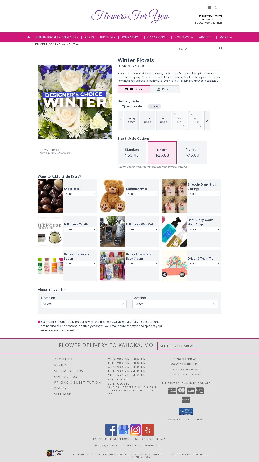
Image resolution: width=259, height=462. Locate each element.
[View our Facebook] (111, 434)
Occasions (158, 37)
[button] (212, 7)
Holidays (184, 37)
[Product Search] (198, 48)
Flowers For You (129, 16)
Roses (89, 37)
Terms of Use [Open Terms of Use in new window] (141, 456)
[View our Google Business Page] (123, 434)
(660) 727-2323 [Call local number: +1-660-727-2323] (213, 22)
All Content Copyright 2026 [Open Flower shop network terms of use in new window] (94, 454)
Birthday (107, 37)
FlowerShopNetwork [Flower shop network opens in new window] (132, 454)
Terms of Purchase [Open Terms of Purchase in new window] (191, 454)
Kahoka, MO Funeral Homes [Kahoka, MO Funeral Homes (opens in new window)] (112, 438)
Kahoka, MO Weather (109, 445)
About (206, 37)
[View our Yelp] (148, 434)
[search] (221, 48)
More (226, 37)
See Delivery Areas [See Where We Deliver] (177, 346)
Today (154, 106)
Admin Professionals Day (57, 37)
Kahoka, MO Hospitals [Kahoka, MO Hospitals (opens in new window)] (150, 438)
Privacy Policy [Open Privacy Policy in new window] (163, 454)
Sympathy (131, 37)
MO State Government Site (145, 445)
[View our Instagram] (135, 434)
